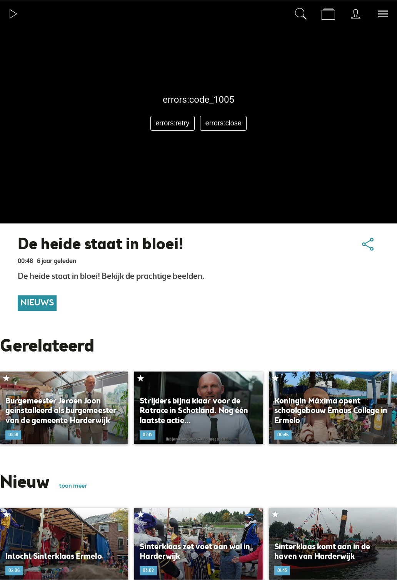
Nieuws (37, 303)
